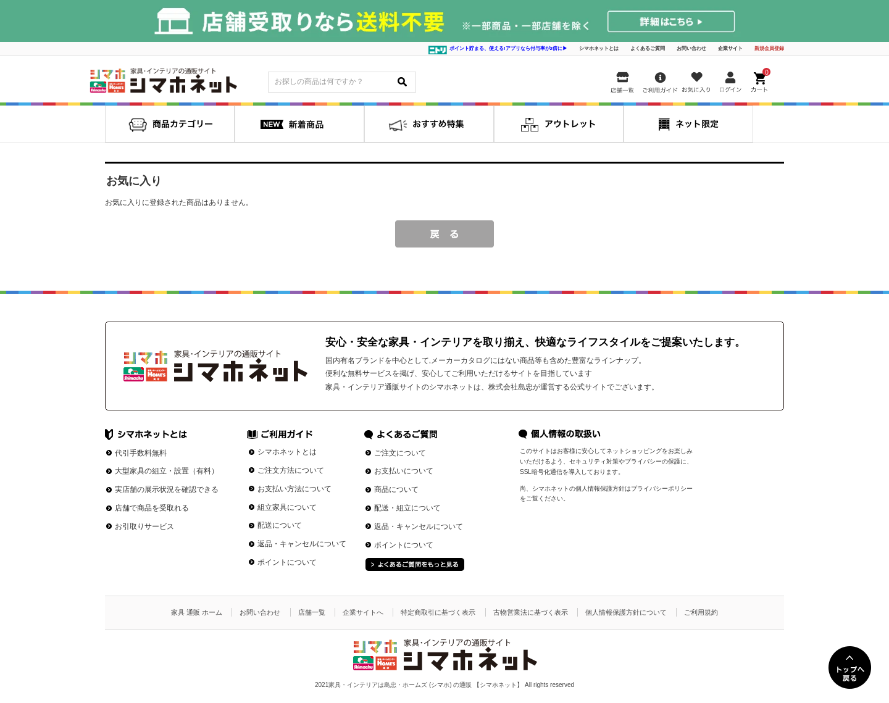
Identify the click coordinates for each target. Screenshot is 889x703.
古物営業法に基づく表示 (530, 612)
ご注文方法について (290, 470)
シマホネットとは (599, 48)
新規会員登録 (769, 48)
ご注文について (400, 453)
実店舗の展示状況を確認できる (167, 489)
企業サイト (730, 48)
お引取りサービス (144, 526)
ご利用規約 (701, 612)
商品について (396, 489)
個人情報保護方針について (626, 612)
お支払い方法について (294, 489)
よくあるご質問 (647, 48)
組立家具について (287, 507)
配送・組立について (407, 508)
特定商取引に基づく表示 (438, 612)
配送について (279, 525)
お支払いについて (403, 471)
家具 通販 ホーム (196, 612)
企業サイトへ (363, 612)
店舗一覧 (311, 612)
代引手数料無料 (141, 453)
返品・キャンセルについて (301, 543)
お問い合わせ (691, 48)
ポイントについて (287, 562)
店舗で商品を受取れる (152, 508)
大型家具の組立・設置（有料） (167, 471)
